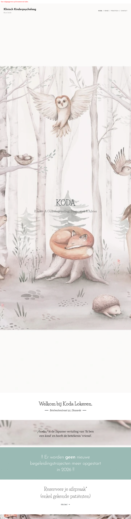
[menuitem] (101, 10)
